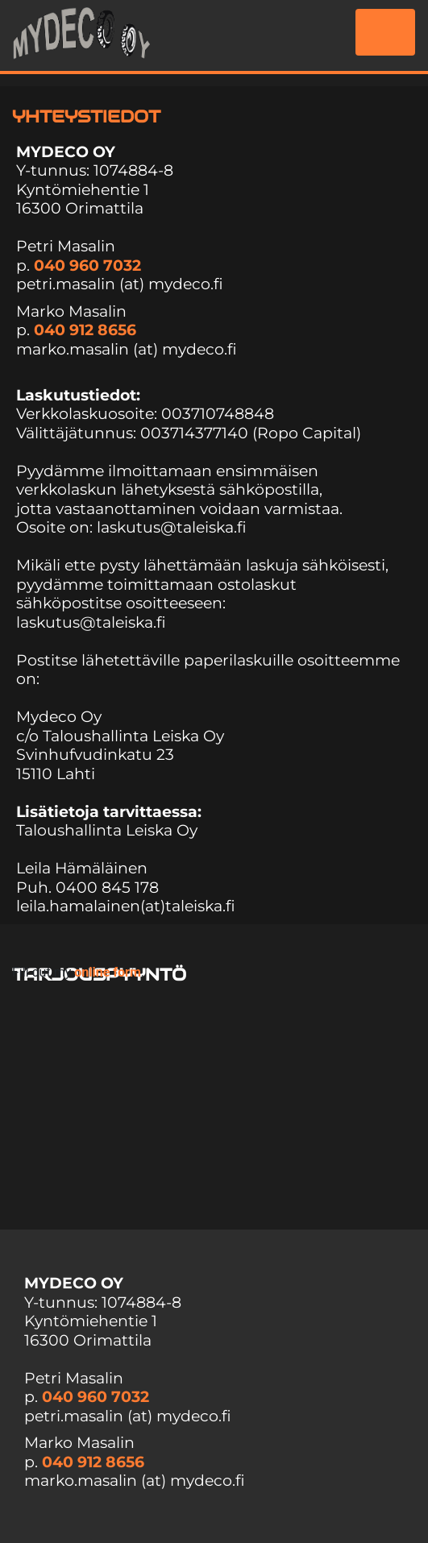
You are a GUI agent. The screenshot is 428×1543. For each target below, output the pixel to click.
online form (107, 972)
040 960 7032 (87, 265)
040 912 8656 (85, 330)
